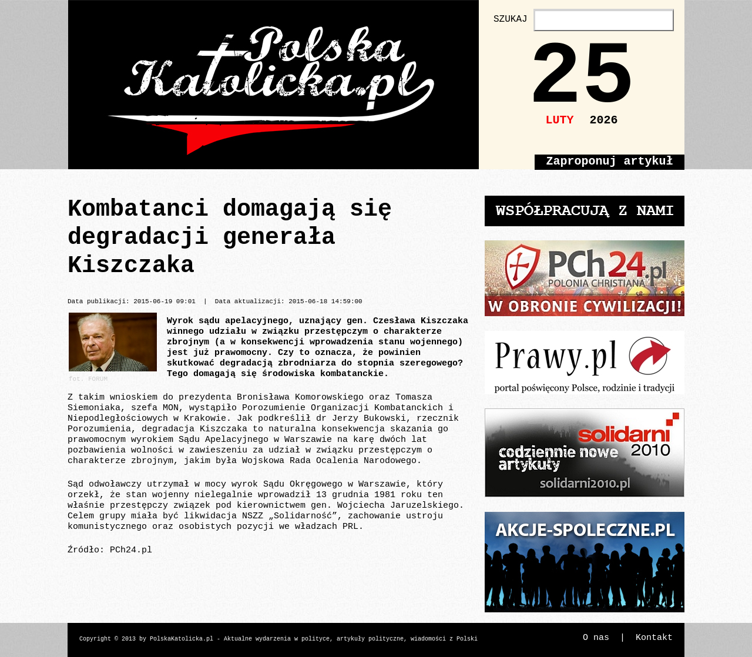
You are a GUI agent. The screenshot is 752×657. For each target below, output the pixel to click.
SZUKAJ (511, 19)
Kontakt (654, 638)
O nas (596, 638)
